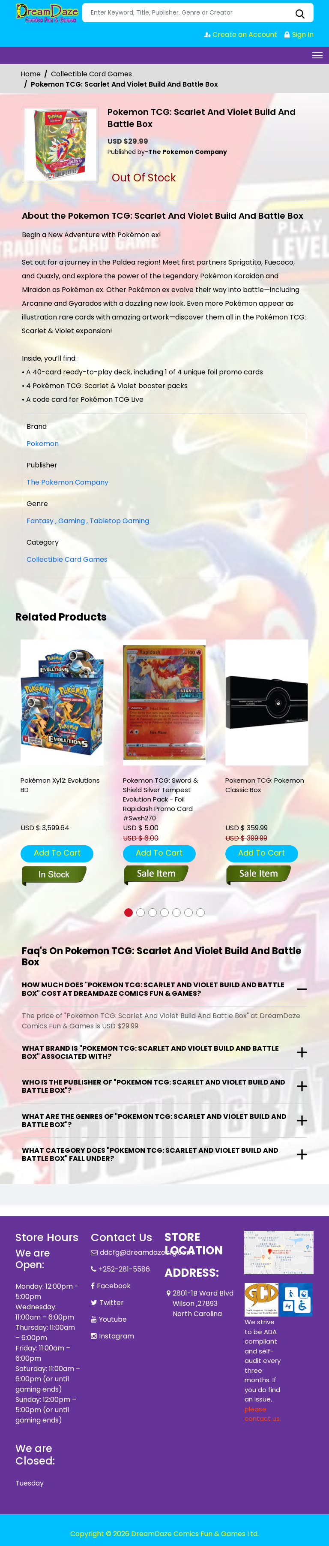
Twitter (111, 1303)
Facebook (114, 1286)
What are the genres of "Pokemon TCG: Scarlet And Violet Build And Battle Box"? (154, 1121)
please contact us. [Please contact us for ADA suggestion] (263, 1413)
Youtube (113, 1319)
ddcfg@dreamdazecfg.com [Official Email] (146, 1252)
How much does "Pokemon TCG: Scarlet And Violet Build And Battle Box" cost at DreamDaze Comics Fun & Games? (153, 989)
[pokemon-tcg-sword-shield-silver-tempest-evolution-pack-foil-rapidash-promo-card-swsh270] (164, 702)
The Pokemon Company (67, 482)
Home (31, 74)
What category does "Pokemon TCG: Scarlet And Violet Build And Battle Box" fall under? (150, 1154)
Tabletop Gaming (118, 521)
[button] (128, 912)
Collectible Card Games (91, 74)
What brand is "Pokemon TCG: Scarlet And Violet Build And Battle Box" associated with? (150, 1052)
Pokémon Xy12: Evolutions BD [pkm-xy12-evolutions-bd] (60, 785)
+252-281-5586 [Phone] (124, 1269)
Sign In (299, 34)
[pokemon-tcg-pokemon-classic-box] (266, 702)
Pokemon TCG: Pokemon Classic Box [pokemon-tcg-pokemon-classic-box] (264, 785)
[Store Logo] (47, 13)
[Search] (198, 12)
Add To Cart (57, 852)
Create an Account (240, 34)
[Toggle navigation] (317, 55)
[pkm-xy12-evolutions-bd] (62, 702)
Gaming (70, 521)
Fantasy (40, 521)
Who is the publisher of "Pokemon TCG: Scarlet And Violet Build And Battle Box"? (153, 1086)
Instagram (116, 1336)
